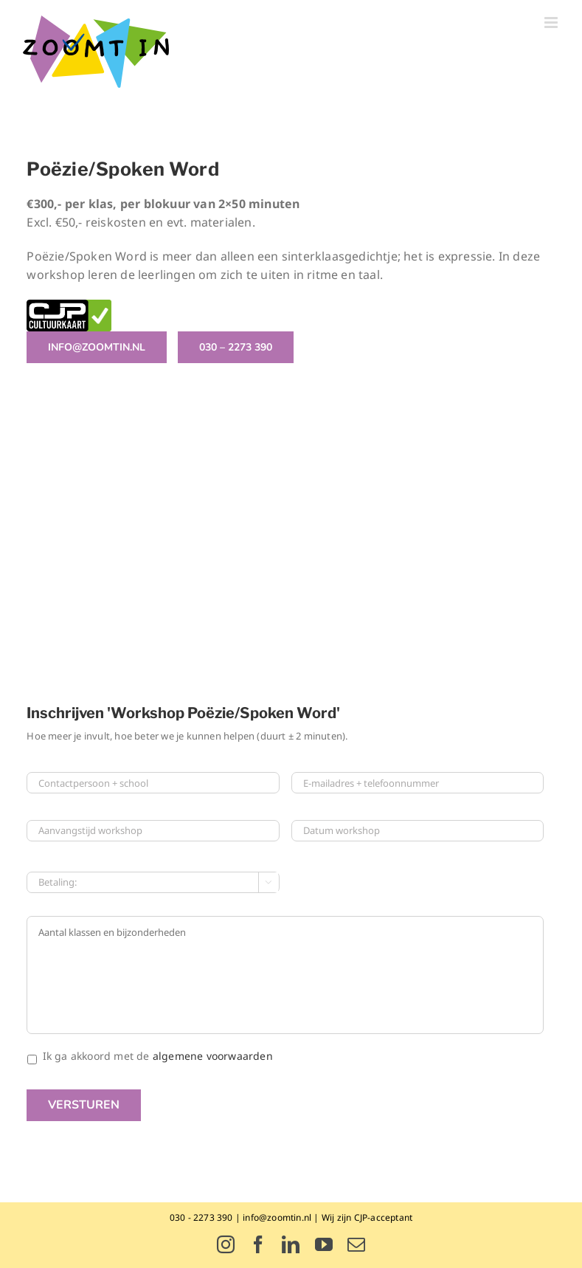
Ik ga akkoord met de (158, 1056)
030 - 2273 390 (201, 1217)
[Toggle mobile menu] (552, 22)
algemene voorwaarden (213, 1056)
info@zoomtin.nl (277, 1217)
